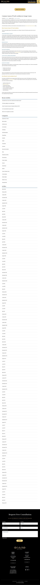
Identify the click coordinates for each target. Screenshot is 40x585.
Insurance (3, 146)
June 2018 (3, 394)
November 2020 (4, 319)
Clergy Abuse (4, 135)
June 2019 (3, 364)
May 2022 (3, 289)
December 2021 (4, 294)
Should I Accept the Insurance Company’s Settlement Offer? (11, 106)
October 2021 (4, 297)
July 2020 (3, 330)
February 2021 (4, 314)
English (3, 140)
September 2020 (4, 325)
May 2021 (3, 311)
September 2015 (4, 486)
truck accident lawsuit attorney (30, 25)
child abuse (4, 129)
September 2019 (4, 355)
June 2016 (3, 461)
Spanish (3, 168)
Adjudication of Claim (5, 118)
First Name (4, 521)
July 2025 (3, 208)
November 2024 (4, 222)
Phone (3, 525)
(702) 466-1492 (27, 559)
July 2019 (3, 361)
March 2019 (4, 372)
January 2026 (4, 194)
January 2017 (4, 441)
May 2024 (3, 239)
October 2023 (4, 250)
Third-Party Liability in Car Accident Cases (8, 103)
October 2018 (4, 386)
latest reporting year (11, 79)
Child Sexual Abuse (5, 132)
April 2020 (3, 339)
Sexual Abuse (4, 165)
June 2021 (3, 308)
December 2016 (4, 444)
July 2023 (3, 258)
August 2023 (4, 255)
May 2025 (3, 211)
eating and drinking (17, 52)
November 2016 (4, 447)
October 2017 (4, 416)
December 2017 (4, 411)
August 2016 (4, 455)
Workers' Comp (4, 179)
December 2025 (4, 197)
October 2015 (4, 483)
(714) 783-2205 (32, 1)
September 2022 (4, 280)
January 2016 (4, 475)
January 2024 (4, 244)
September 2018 (4, 389)
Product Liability (4, 160)
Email (21, 525)
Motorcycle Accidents (5, 149)
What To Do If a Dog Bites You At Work (7, 111)
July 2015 (3, 491)
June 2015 (3, 494)
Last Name (22, 521)
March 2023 (4, 269)
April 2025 (3, 214)
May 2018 (3, 397)
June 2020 (3, 333)
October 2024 (4, 225)
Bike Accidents (4, 121)
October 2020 (4, 322)
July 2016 (3, 458)
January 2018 (4, 408)
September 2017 (4, 419)
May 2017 (3, 430)
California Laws (4, 124)
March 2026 (4, 189)
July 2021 (3, 305)
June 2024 (3, 236)
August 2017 (4, 422)
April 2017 (3, 433)
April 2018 (3, 400)
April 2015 (3, 500)
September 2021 (4, 300)
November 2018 (4, 383)
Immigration (4, 143)
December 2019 (4, 347)
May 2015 (3, 497)
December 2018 (4, 380)
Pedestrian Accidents (5, 154)
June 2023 (3, 261)
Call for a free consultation (31, 2)
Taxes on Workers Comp (5, 171)
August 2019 (4, 358)
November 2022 (4, 275)
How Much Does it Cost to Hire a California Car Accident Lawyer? (11, 100)
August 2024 (4, 230)
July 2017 (3, 425)
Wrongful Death (4, 182)
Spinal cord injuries (6, 84)
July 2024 (3, 233)
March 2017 (4, 436)
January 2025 (4, 219)
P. (10, 560)
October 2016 (4, 450)
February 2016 (4, 472)
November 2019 (4, 350)
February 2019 (4, 375)
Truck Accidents (17, 18)
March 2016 (4, 469)
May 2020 (3, 336)
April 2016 (3, 466)
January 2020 (4, 344)
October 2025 (4, 200)
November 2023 (4, 247)
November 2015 (4, 480)
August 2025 (4, 205)
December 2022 (4, 272)
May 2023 (3, 264)
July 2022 (3, 283)
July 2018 (3, 391)
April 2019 (3, 369)
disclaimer (26, 581)
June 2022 (3, 286)
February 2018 (4, 405)
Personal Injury (4, 157)
